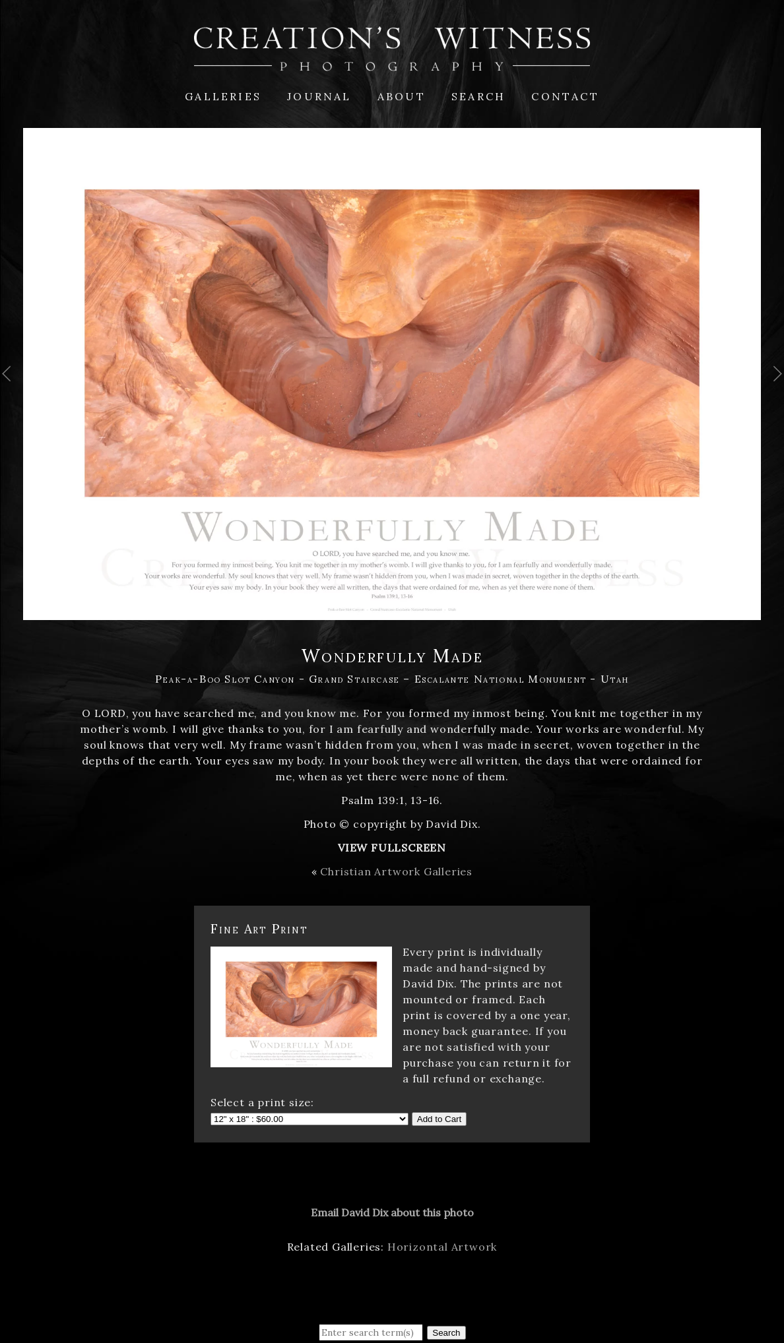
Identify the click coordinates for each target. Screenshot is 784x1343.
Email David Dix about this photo (392, 1212)
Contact (565, 96)
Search (478, 96)
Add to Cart (439, 1119)
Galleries (223, 96)
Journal (319, 96)
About (401, 96)
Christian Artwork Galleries (396, 871)
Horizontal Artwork (442, 1246)
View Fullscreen (392, 847)
